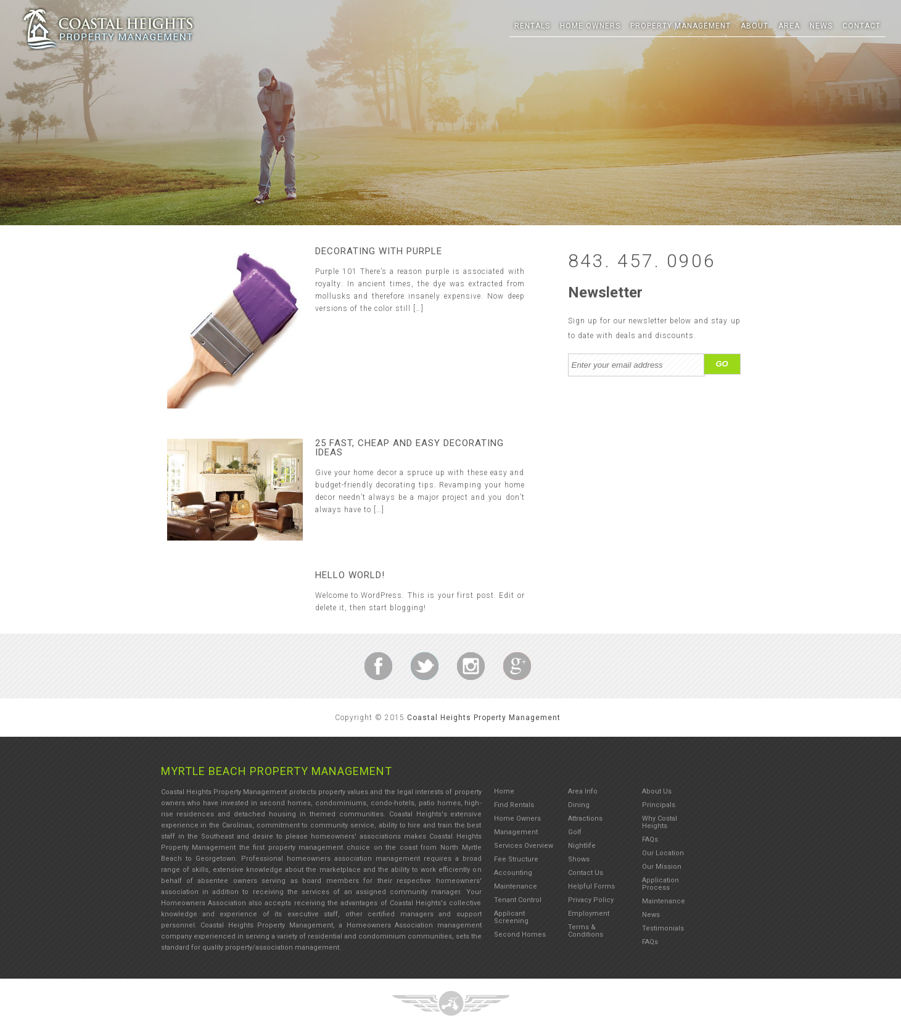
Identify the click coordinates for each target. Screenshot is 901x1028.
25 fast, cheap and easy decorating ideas (409, 447)
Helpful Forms (591, 886)
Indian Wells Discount (378, 666)
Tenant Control (517, 900)
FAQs (650, 839)
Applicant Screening (511, 917)
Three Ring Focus (107, 29)
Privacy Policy (591, 900)
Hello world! (350, 575)
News (821, 26)
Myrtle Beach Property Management (276, 771)
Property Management (680, 26)
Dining (579, 805)
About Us (657, 791)
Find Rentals (514, 805)
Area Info (583, 791)
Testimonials (663, 928)
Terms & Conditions (585, 931)
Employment (588, 914)
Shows (579, 859)
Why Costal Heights (659, 822)
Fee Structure (516, 859)
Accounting (513, 873)
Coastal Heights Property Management (484, 717)
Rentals (532, 26)
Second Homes (520, 935)
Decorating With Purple (378, 251)
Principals (658, 805)
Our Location (663, 853)
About (754, 26)
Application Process (660, 884)
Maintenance (515, 886)
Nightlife (582, 846)
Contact (861, 26)
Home (504, 791)
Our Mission (661, 867)
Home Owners (590, 26)
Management (516, 832)
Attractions (585, 819)
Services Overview (523, 846)
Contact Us (585, 873)
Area (789, 26)
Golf (575, 832)
